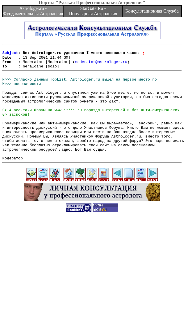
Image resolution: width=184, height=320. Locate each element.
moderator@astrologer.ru (101, 64)
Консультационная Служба (152, 10)
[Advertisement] (92, 279)
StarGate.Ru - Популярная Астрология (93, 11)
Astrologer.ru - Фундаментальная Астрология (33, 11)
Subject (10, 54)
